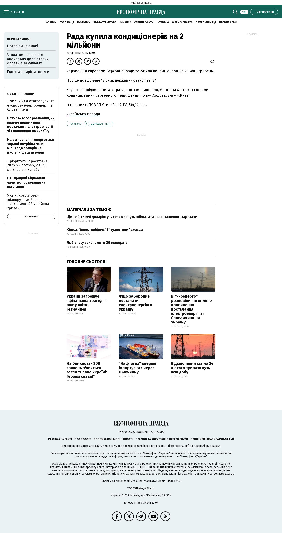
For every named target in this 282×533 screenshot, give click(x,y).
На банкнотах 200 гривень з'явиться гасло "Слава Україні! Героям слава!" (87, 370)
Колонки (83, 22)
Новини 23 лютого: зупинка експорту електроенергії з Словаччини (31, 105)
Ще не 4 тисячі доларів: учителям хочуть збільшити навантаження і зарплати (132, 217)
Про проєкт (83, 439)
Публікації (67, 22)
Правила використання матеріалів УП (162, 439)
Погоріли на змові (22, 46)
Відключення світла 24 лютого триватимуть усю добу (192, 367)
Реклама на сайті (60, 439)
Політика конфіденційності (113, 439)
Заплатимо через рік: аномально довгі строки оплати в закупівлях (28, 59)
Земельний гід (206, 22)
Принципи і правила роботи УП (212, 439)
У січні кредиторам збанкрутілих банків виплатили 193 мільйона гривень (28, 201)
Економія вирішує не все (28, 72)
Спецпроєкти (143, 22)
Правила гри (228, 22)
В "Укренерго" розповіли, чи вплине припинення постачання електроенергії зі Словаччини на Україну (191, 309)
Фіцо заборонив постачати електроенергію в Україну (135, 303)
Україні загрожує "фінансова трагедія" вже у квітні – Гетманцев (87, 303)
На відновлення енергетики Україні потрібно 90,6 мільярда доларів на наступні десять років (30, 145)
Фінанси (125, 22)
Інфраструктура (104, 22)
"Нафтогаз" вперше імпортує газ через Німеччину (137, 367)
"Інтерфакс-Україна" (156, 453)
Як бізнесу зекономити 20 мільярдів (97, 242)
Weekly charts (182, 22)
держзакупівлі (100, 123)
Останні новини (20, 94)
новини (50, 22)
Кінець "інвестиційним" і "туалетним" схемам (105, 230)
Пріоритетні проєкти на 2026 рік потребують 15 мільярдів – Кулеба (27, 165)
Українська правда (83, 114)
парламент (77, 123)
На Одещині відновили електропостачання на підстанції (26, 182)
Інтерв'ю (163, 22)
